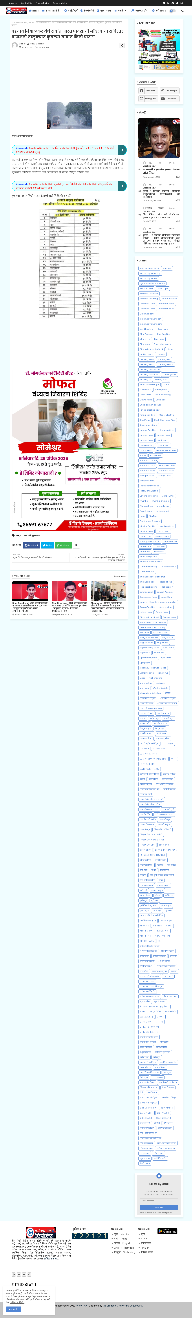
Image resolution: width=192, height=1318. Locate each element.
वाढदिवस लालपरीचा (168, 1062)
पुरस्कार (168, 910)
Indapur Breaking (148, 430)
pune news (160, 546)
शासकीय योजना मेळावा (168, 1082)
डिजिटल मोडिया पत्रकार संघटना (152, 855)
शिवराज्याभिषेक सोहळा (149, 1087)
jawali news (164, 445)
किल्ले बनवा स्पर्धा (147, 764)
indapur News (163, 435)
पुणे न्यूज (154, 900)
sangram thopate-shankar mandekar (158, 602)
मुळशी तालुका (160, 1001)
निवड (161, 880)
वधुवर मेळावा (145, 1052)
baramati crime (166, 303)
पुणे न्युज (143, 900)
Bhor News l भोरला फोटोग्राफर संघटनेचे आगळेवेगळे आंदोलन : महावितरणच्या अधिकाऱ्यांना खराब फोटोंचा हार (107, 607)
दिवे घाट (160, 865)
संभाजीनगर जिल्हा (168, 1097)
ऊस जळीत (144, 748)
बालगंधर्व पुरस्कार (147, 941)
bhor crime (145, 339)
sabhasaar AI (146, 592)
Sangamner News (148, 597)
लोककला (146, 1243)
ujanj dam (145, 662)
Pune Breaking (170, 541)
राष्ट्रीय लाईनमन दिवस (149, 1037)
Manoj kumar (168, 496)
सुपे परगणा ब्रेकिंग (147, 1128)
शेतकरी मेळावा (168, 1087)
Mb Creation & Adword (115, 1305)
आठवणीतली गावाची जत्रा (167, 703)
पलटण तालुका (157, 890)
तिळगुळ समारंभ (146, 865)
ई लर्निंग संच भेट (146, 733)
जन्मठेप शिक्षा (145, 814)
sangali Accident (165, 592)
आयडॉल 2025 (163, 713)
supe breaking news (149, 647)
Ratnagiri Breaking (148, 587)
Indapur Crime (167, 430)
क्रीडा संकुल (153, 779)
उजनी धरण (161, 733)
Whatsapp (65, 545)
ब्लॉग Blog (159, 10)
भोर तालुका (144, 956)
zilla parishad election (150, 693)
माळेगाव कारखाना (147, 981)
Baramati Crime (147, 308)
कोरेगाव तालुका (169, 774)
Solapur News (169, 617)
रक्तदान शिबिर (155, 1011)
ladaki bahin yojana (149, 485)
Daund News (146, 399)
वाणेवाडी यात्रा (145, 1067)
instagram (150, 98)
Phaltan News (163, 531)
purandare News (147, 582)
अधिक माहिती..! (17, 1302)
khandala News (147, 470)
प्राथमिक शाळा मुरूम (148, 920)
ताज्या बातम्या (160, 860)
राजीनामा (159, 1022)
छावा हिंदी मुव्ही (168, 809)
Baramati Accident (149, 293)
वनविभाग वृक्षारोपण (162, 1052)
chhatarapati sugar (149, 384)
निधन (154, 870)
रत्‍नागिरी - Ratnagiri (124, 1247)
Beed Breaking (147, 329)
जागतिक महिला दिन (148, 819)
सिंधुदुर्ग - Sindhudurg (124, 1252)
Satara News (162, 612)
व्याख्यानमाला (157, 1077)
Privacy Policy (42, 3)
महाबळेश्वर (144, 971)
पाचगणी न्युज (145, 895)
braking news (146, 354)
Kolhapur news (165, 475)
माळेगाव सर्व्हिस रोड (147, 991)
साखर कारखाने (146, 1118)
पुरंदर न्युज (144, 910)
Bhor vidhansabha (163, 344)
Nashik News (146, 511)
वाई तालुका (144, 1057)
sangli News (166, 597)
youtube (172, 98)
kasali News (155, 455)
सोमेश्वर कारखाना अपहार (166, 1143)
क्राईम (142, 779)
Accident (167, 268)
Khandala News (166, 470)
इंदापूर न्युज (159, 728)
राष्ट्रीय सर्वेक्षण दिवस (148, 1042)
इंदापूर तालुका (145, 728)
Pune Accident (162, 536)
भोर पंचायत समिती (147, 961)
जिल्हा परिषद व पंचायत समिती (152, 839)
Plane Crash (145, 536)
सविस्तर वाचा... (51, 1258)
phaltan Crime (167, 526)
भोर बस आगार (164, 961)
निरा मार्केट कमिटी (147, 880)
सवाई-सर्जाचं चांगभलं (148, 1108)
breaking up (145, 379)
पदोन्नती (143, 890)
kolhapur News (147, 475)
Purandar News (147, 571)
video (142, 678)
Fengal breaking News (150, 410)
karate (143, 455)
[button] (182, 11)
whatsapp (172, 90)
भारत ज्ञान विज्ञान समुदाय (149, 946)
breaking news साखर (149, 374)
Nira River (153, 516)
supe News (145, 652)
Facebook (33, 545)
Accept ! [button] (13, 1309)
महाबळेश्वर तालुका (159, 971)
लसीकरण (164, 1042)
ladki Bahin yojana (149, 490)
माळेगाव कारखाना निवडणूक (151, 986)
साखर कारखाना (163, 1113)
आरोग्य (143, 718)
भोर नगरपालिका (159, 956)
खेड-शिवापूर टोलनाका (164, 784)
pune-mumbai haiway (151, 561)
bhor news (159, 339)
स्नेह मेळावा (144, 1153)
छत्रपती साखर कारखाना (149, 809)
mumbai (144, 501)
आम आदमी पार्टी (146, 713)
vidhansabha (155, 678)
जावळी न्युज (145, 829)
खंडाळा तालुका (146, 784)
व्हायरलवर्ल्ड (104, 10)
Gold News (145, 420)
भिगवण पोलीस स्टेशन (148, 951)
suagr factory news (149, 637)
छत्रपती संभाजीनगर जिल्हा (150, 804)
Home (34, 10)
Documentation (60, 3)
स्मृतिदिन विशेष (160, 1158)
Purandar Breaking (148, 566)
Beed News (163, 329)
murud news (163, 506)
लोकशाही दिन (161, 1047)
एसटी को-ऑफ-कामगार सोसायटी (153, 759)
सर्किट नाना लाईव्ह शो (148, 1102)
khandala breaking (149, 460)
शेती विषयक (152, 1092)
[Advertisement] (72, 74)
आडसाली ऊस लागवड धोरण (151, 708)
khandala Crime (167, 465)
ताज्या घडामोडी (50, 10)
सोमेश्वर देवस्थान (146, 1148)
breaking (161, 354)
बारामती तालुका (146, 930)
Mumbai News (146, 506)
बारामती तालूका (163, 930)
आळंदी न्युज (169, 718)
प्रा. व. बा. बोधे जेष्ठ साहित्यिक (151, 915)
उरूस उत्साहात (167, 743)
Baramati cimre (169, 298)
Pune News (159, 551)
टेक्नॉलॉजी (87, 10)
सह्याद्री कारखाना (146, 1113)
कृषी (143, 1234)
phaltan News (146, 531)
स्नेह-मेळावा (158, 1153)
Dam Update (161, 389)
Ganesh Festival (166, 415)
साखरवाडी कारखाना (163, 1118)
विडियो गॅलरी (147, 1252)
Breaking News (26, 22)
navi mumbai (162, 511)
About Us (13, 3)
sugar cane (167, 637)
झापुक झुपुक (164, 845)
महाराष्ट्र (174, 971)
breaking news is (165, 364)
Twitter (49, 545)
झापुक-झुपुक (145, 850)
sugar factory (146, 642)
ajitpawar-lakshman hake (152, 283)
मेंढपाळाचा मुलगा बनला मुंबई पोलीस (154, 1006)
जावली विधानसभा (147, 824)
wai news (144, 688)
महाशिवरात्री (168, 976)
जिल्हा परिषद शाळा (147, 845)
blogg (170, 349)
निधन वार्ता (164, 870)
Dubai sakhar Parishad (150, 405)
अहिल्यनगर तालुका (147, 698)
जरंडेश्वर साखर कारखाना (164, 814)
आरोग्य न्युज (154, 718)
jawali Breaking (147, 445)
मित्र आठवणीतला (170, 996)
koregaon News (147, 480)
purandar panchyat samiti (152, 576)
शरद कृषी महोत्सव (147, 1082)
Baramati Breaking (149, 298)
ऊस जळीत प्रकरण (160, 748)
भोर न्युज (173, 956)
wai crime (160, 683)
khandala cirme (147, 465)
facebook (150, 90)
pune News (145, 551)
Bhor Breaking (163, 334)
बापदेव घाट (144, 925)
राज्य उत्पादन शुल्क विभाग (150, 1027)
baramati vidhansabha (151, 324)
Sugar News (162, 642)
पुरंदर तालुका (166, 905)
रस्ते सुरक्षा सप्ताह (146, 1016)
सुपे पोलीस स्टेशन (165, 1128)
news (142, 516)
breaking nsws (169, 374)
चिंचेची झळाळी (169, 789)
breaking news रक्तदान (150, 369)
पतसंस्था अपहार (163, 885)
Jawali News (146, 450)
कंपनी (173, 759)
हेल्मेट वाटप (145, 1163)
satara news (146, 612)
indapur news (146, 435)
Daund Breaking (163, 394)
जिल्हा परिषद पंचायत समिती (151, 834)
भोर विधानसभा (146, 966)
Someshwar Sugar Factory (152, 627)
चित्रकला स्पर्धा (146, 794)
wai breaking (146, 683)
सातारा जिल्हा (145, 1123)
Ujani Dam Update (148, 657)
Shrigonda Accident (149, 617)
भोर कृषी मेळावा (167, 951)
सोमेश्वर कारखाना (146, 1143)
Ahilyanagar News (148, 278)
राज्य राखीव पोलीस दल (149, 1032)
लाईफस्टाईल (139, 10)
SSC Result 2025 (160, 632)
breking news (161, 379)
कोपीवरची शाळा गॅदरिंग (149, 774)
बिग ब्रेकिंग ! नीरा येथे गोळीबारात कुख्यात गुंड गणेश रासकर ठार (161, 216)
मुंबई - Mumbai (121, 1234)
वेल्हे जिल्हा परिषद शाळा (149, 1072)
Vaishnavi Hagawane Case (153, 668)
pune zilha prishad (148, 556)
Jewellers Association (166, 450)
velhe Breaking (147, 673)
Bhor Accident (146, 334)
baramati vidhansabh (150, 319)
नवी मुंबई (143, 870)
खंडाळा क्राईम (167, 779)
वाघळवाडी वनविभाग (148, 1062)
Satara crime (165, 607)
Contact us (26, 3)
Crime (166, 384)
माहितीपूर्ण (70, 10)
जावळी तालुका (164, 824)
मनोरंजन (120, 10)
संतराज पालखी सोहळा (148, 1097)
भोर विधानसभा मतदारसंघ (165, 966)
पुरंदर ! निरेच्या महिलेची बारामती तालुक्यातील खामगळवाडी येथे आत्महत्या (161, 194)
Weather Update (160, 688)
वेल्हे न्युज (167, 1072)
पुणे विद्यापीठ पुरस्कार (148, 905)
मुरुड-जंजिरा (145, 1001)
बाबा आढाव (157, 925)
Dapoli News (145, 394)
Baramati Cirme (147, 303)
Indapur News (146, 440)
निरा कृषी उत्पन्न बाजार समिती (162, 875)
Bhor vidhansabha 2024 (151, 349)
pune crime (145, 546)
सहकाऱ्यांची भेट (167, 1108)
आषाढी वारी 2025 (160, 723)
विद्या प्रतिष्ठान (160, 1067)
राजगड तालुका (146, 1022)
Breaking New (164, 359)
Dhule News (161, 399)
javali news (162, 440)
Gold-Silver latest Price (164, 420)
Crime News (145, 389)
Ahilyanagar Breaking (150, 273)
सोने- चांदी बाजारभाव (148, 1133)
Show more (120, 576)
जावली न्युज (165, 819)
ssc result (144, 632)
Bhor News (145, 344)
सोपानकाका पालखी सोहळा (150, 1138)
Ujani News (166, 657)
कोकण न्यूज (82, 1305)
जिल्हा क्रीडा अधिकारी (162, 829)
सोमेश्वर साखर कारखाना (166, 1148)
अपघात (167, 693)
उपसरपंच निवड (146, 738)
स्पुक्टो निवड (145, 1158)
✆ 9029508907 (135, 1305)
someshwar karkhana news (153, 622)
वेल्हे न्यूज (144, 1077)
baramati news (166, 308)
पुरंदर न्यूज (157, 910)
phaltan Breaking (148, 526)
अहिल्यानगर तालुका (168, 698)
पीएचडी (158, 895)
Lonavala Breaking (149, 496)
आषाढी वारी (144, 723)
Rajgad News (166, 582)
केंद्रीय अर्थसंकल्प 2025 (149, 769)
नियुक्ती (143, 875)
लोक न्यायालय (146, 1047)
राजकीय (160, 1016)
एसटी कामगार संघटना (148, 753)
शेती (141, 1092)
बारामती (169, 925)
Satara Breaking (147, 607)
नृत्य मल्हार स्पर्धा (146, 885)
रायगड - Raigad (122, 1243)
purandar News (169, 566)
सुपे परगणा (168, 1123)
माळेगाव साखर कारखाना (149, 996)
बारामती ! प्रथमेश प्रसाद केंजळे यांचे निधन (161, 171)
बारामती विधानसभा (162, 936)
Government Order (148, 425)
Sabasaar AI (167, 587)
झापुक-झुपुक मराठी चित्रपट (166, 850)
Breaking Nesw (147, 359)
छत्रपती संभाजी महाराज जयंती (151, 799)
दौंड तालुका (171, 865)
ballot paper (162, 288)
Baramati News (147, 313)
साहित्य (157, 1123)
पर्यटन (144, 1238)
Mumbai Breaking (160, 501)
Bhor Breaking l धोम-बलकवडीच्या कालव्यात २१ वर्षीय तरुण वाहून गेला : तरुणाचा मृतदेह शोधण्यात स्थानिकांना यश (30, 607)
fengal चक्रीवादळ (147, 415)
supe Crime (168, 647)
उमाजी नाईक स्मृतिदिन (149, 743)
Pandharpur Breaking (150, 521)
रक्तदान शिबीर (170, 1011)
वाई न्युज (156, 1057)
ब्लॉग (160, 941)
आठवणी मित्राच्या (146, 703)
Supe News (159, 652)
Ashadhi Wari (146, 288)
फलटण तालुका (166, 920)
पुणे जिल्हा (169, 895)
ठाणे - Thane (120, 1238)
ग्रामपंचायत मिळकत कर (149, 789)
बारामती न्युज (145, 936)
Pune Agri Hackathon (149, 541)
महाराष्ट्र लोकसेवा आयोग (149, 976)
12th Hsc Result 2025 (149, 268)
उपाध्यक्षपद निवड (162, 738)
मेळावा (142, 1011)
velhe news (163, 673)
